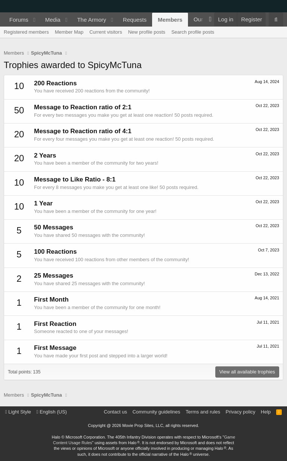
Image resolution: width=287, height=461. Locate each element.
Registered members (26, 32)
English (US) (52, 412)
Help (266, 412)
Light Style (18, 412)
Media (53, 19)
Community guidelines (156, 412)
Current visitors (105, 32)
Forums (18, 19)
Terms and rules (203, 412)
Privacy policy (240, 412)
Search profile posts (192, 32)
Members (170, 19)
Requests (134, 19)
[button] (34, 20)
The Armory (91, 19)
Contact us (115, 412)
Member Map (69, 32)
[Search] (276, 19)
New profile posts (147, 32)
